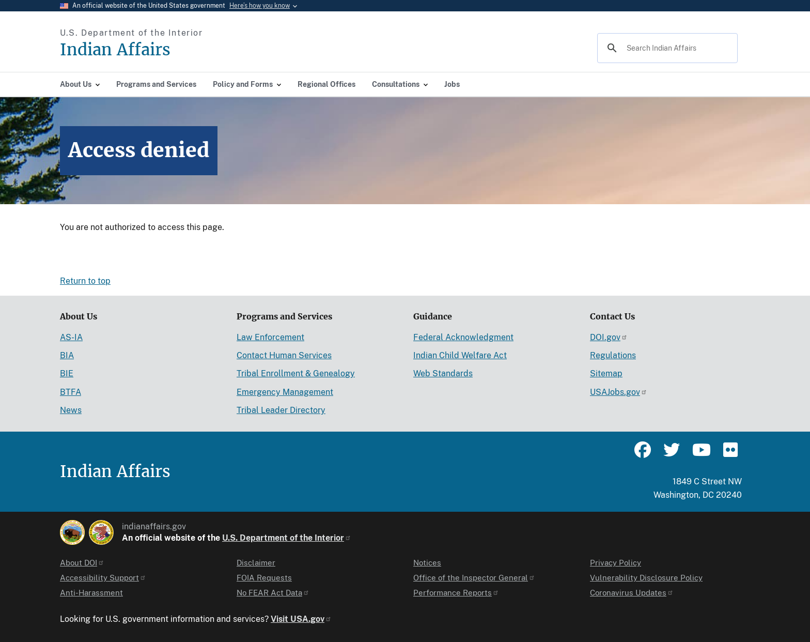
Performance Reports (456, 592)
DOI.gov (609, 337)
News (71, 410)
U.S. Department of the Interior (286, 538)
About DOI (82, 562)
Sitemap (606, 373)
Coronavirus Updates (632, 592)
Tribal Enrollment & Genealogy (296, 373)
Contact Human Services (284, 355)
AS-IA (71, 337)
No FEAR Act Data (273, 592)
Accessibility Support (103, 577)
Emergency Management (285, 392)
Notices (427, 562)
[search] (666, 48)
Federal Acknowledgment (463, 337)
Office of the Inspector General (474, 577)
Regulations (613, 355)
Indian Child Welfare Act (460, 355)
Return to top (85, 281)
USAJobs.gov (618, 392)
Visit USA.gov (301, 619)
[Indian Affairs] (174, 49)
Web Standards (443, 373)
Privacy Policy (615, 562)
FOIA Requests (264, 577)
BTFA (70, 392)
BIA (67, 355)
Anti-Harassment (91, 592)
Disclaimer (256, 562)
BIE (66, 373)
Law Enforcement (270, 337)
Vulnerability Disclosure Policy (646, 577)
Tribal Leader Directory (281, 410)
